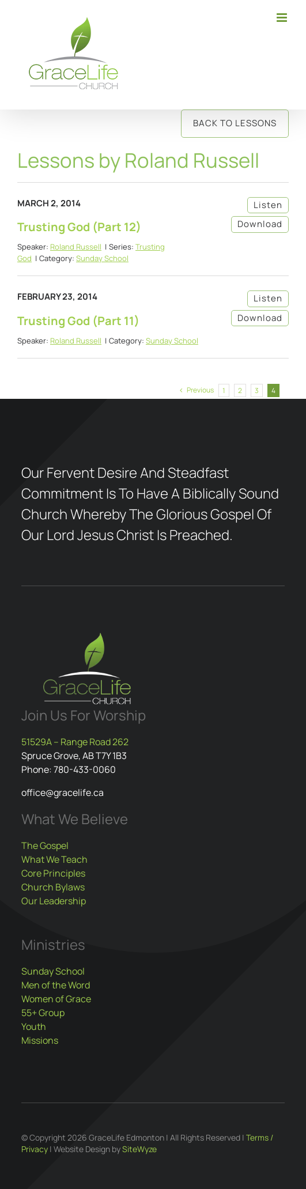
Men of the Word (55, 985)
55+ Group (43, 1012)
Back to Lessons (235, 123)
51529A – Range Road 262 (75, 741)
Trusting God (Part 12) (79, 227)
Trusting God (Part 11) (78, 321)
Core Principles (53, 873)
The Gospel (45, 845)
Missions (39, 1040)
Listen (268, 205)
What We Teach (54, 859)
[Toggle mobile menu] (283, 18)
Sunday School (102, 258)
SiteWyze (139, 1148)
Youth (33, 1026)
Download (259, 224)
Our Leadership (53, 900)
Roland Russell (75, 246)
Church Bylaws (53, 887)
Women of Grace (56, 998)
